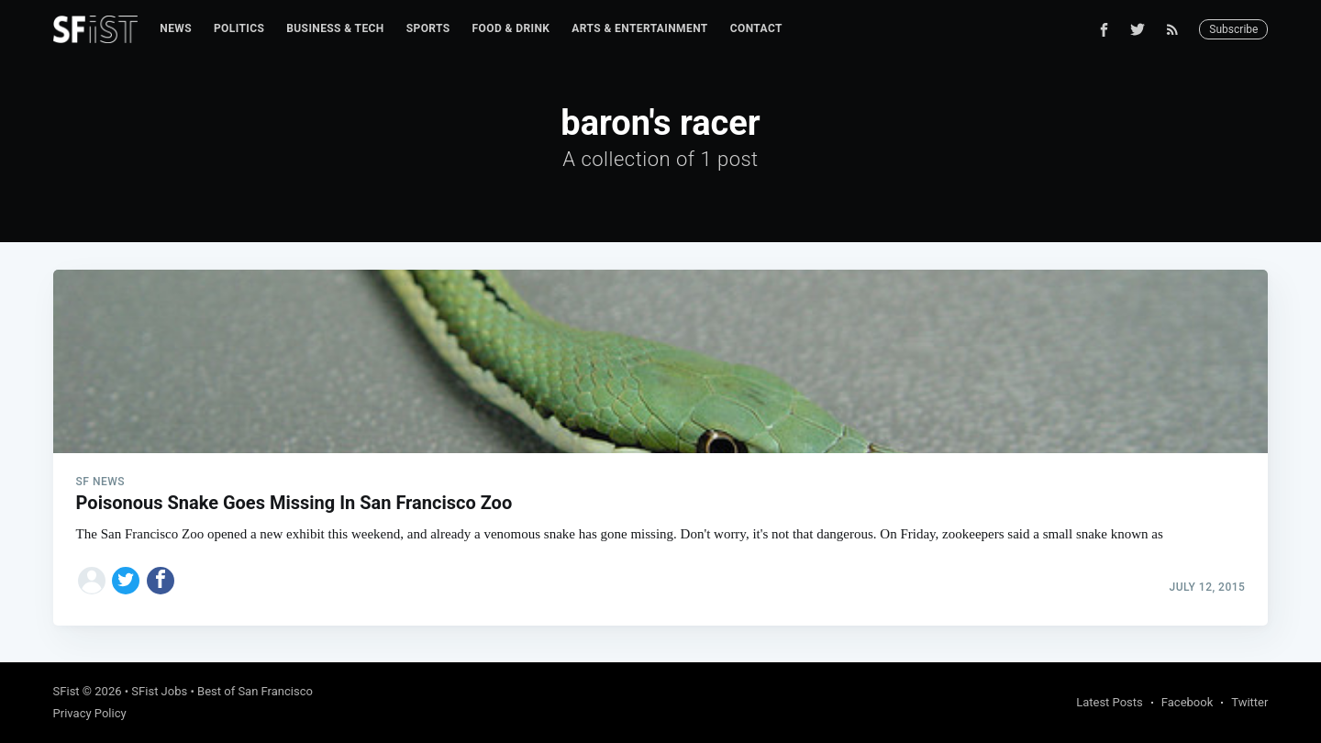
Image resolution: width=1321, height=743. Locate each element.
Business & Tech (335, 28)
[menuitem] (176, 29)
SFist (66, 691)
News (176, 28)
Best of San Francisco (255, 691)
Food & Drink (511, 28)
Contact (756, 28)
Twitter (1249, 702)
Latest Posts (1109, 702)
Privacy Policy (90, 713)
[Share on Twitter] (125, 580)
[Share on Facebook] (160, 580)
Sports (428, 28)
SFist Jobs (159, 691)
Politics (239, 28)
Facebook (1187, 702)
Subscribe (1233, 29)
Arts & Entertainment (639, 28)
